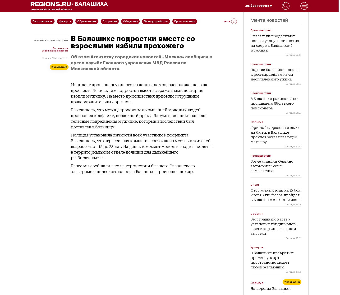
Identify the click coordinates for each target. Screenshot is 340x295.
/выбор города (258, 5)
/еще (230, 21)
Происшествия (58, 40)
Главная (40, 40)
